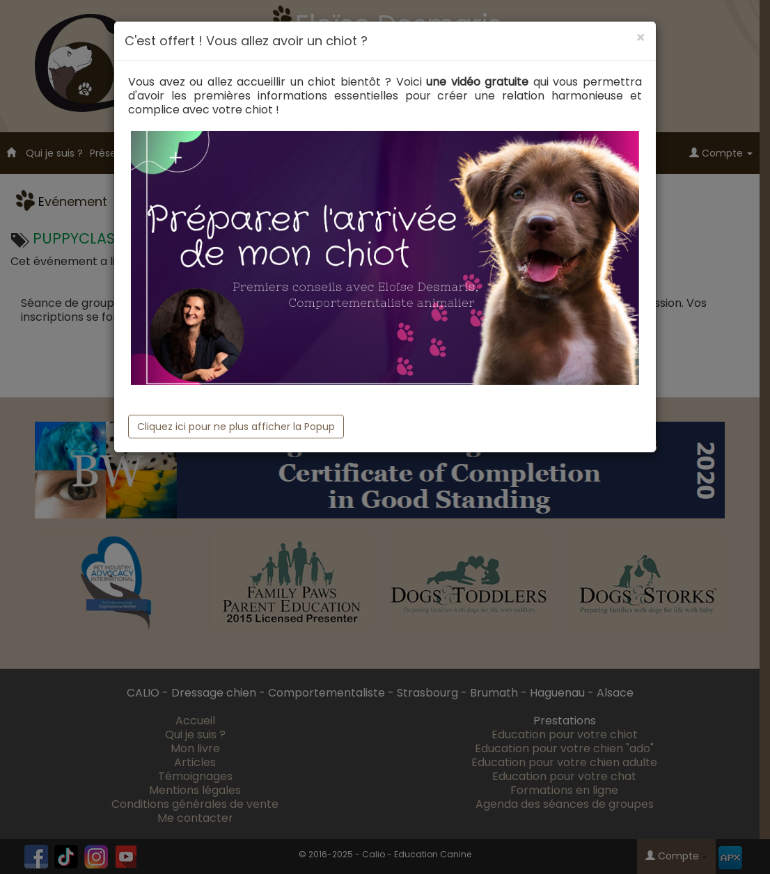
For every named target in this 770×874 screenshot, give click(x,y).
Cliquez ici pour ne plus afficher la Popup (236, 427)
